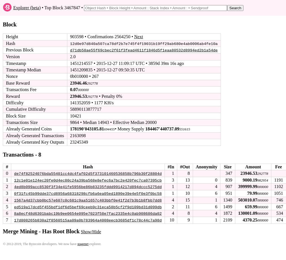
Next (138, 36)
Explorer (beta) (27, 7)
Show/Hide (91, 231)
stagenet (82, 243)
